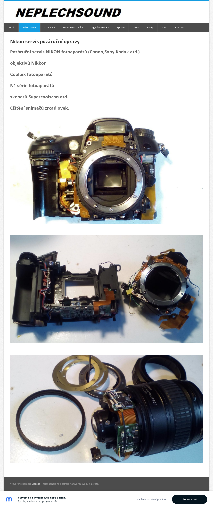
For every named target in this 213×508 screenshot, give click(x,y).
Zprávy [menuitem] (121, 27)
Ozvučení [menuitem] (49, 27)
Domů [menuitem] (11, 27)
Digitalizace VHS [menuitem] (100, 27)
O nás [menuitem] (136, 27)
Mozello (36, 483)
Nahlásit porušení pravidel (151, 499)
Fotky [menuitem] (150, 27)
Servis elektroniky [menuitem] (73, 27)
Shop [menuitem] (164, 27)
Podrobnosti (190, 499)
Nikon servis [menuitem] (29, 27)
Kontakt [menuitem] (179, 27)
